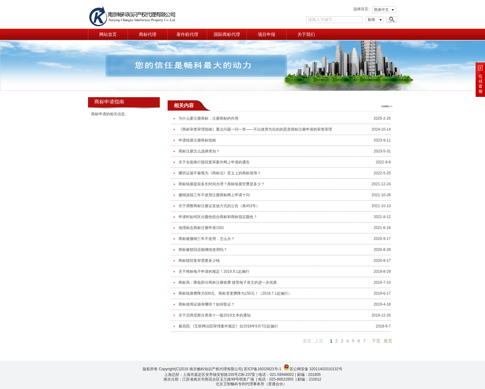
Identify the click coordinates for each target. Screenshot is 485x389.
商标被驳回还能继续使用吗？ (203, 249)
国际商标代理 (227, 34)
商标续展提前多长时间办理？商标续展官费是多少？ (222, 184)
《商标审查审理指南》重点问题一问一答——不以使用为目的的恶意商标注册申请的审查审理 (255, 129)
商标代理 (147, 34)
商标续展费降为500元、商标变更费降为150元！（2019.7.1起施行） (235, 293)
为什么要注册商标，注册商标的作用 (208, 118)
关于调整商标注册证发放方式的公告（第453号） (219, 206)
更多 (386, 106)
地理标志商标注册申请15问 (201, 228)
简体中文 (381, 9)
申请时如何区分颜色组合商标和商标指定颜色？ (218, 217)
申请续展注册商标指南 (197, 140)
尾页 (388, 340)
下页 (376, 340)
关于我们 (306, 34)
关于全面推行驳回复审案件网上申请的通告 (214, 162)
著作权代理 (187, 34)
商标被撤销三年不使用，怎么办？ (207, 239)
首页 (307, 340)
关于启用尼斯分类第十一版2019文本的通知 (215, 315)
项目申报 (266, 34)
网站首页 (108, 34)
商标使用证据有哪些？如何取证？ (207, 304)
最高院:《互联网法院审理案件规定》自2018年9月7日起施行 (228, 326)
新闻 (371, 19)
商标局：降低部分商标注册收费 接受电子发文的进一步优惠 (228, 282)
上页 (319, 340)
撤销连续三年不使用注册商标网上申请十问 (214, 195)
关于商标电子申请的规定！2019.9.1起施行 (214, 271)
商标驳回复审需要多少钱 (199, 260)
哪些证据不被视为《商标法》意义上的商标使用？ (220, 173)
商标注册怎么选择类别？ (199, 151)
